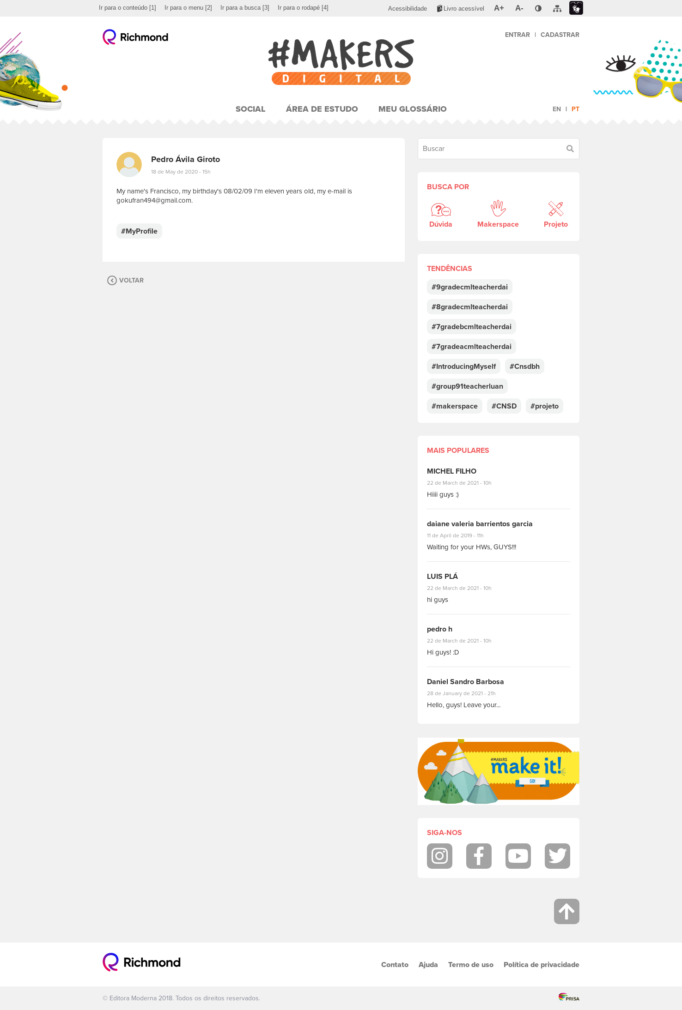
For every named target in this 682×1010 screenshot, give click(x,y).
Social (251, 109)
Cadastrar (560, 35)
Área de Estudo (322, 109)
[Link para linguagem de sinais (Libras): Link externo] (576, 8)
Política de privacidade (541, 964)
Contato (394, 964)
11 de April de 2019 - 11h (462, 535)
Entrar (517, 35)
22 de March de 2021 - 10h (467, 483)
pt (575, 109)
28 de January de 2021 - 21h (468, 693)
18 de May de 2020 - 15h (181, 172)
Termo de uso (470, 964)
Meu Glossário (412, 109)
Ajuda (428, 964)
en (557, 109)
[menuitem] (127, 8)
